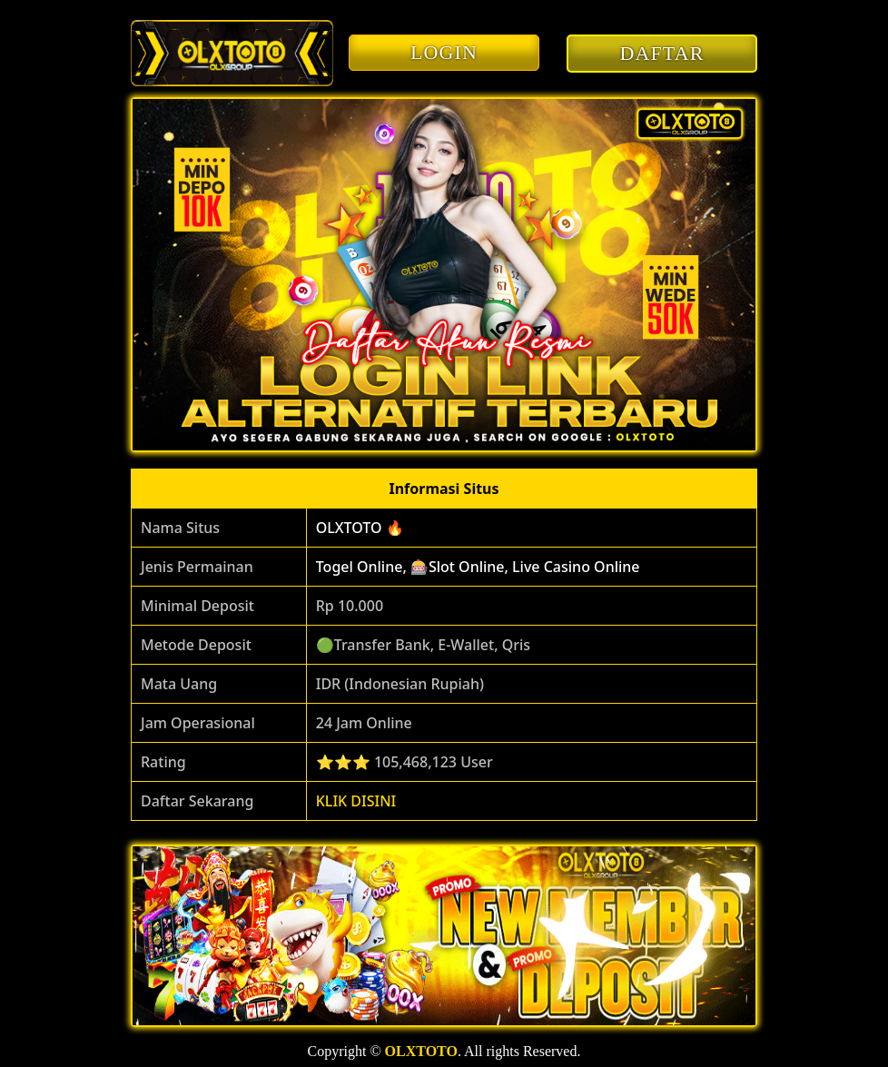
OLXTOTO (421, 1051)
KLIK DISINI (356, 801)
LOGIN (444, 52)
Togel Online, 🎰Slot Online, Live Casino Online (478, 567)
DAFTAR (662, 53)
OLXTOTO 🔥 (360, 528)
